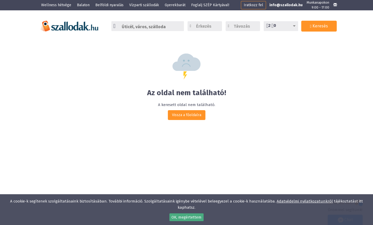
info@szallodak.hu (286, 5)
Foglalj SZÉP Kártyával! (210, 5)
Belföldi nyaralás (109, 5)
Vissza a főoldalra (186, 115)
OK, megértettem (186, 217)
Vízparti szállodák (144, 5)
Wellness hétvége (56, 5)
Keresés (319, 26)
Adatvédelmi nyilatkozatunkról (305, 201)
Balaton (83, 5)
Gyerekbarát (175, 5)
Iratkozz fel (253, 5)
